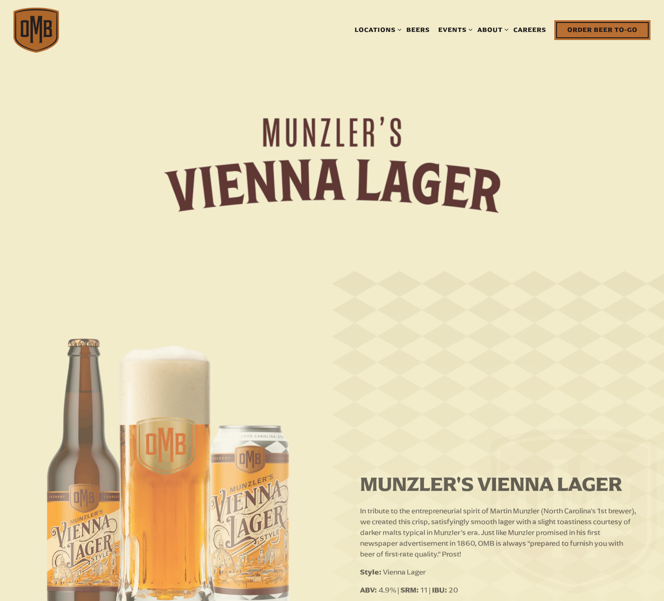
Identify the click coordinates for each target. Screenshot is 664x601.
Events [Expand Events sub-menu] (454, 29)
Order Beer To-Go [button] (602, 30)
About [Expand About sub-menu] (491, 29)
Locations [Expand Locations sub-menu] (376, 29)
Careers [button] (529, 30)
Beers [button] (418, 30)
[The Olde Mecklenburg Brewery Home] (36, 29)
